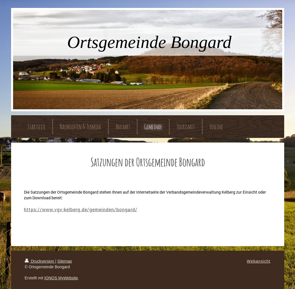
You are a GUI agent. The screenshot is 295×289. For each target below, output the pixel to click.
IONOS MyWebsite (61, 278)
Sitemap (64, 261)
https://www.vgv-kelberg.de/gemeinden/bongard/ (80, 209)
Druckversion (40, 261)
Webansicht (259, 261)
